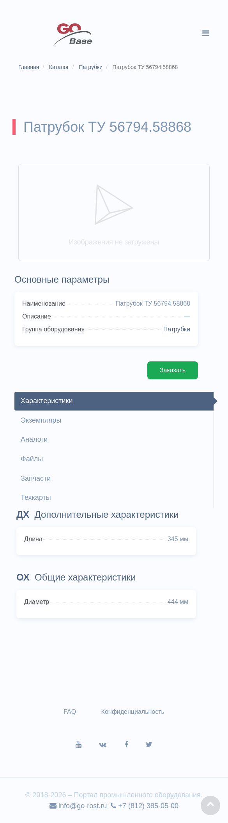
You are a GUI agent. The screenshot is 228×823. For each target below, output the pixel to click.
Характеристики (46, 401)
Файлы (32, 459)
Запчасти (36, 478)
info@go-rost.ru (78, 806)
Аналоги (34, 439)
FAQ (70, 711)
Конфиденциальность (132, 711)
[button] (210, 805)
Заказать (173, 370)
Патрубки (176, 329)
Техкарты (36, 497)
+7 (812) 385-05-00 (145, 806)
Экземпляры (41, 420)
